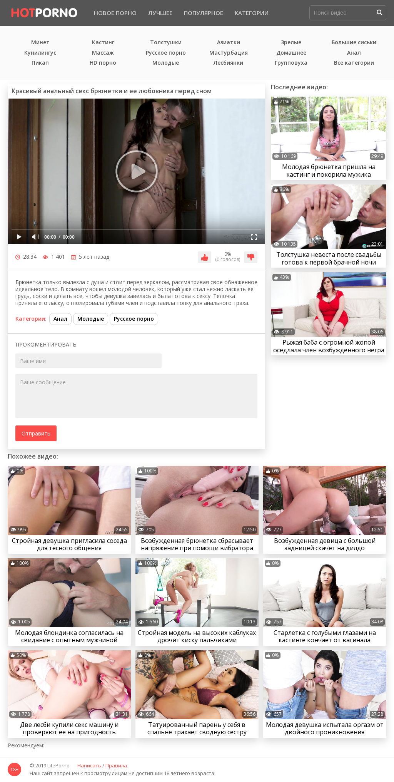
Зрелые (291, 42)
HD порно (103, 63)
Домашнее (291, 53)
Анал (354, 53)
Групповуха (291, 63)
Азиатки (228, 42)
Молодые (165, 63)
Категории (252, 13)
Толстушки (166, 42)
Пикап (40, 63)
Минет (40, 42)
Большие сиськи (354, 42)
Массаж (103, 53)
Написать (89, 766)
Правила (116, 766)
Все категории (354, 63)
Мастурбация (228, 53)
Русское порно (166, 53)
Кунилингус (40, 53)
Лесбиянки (228, 63)
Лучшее (160, 13)
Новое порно (115, 13)
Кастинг (103, 42)
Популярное (203, 13)
